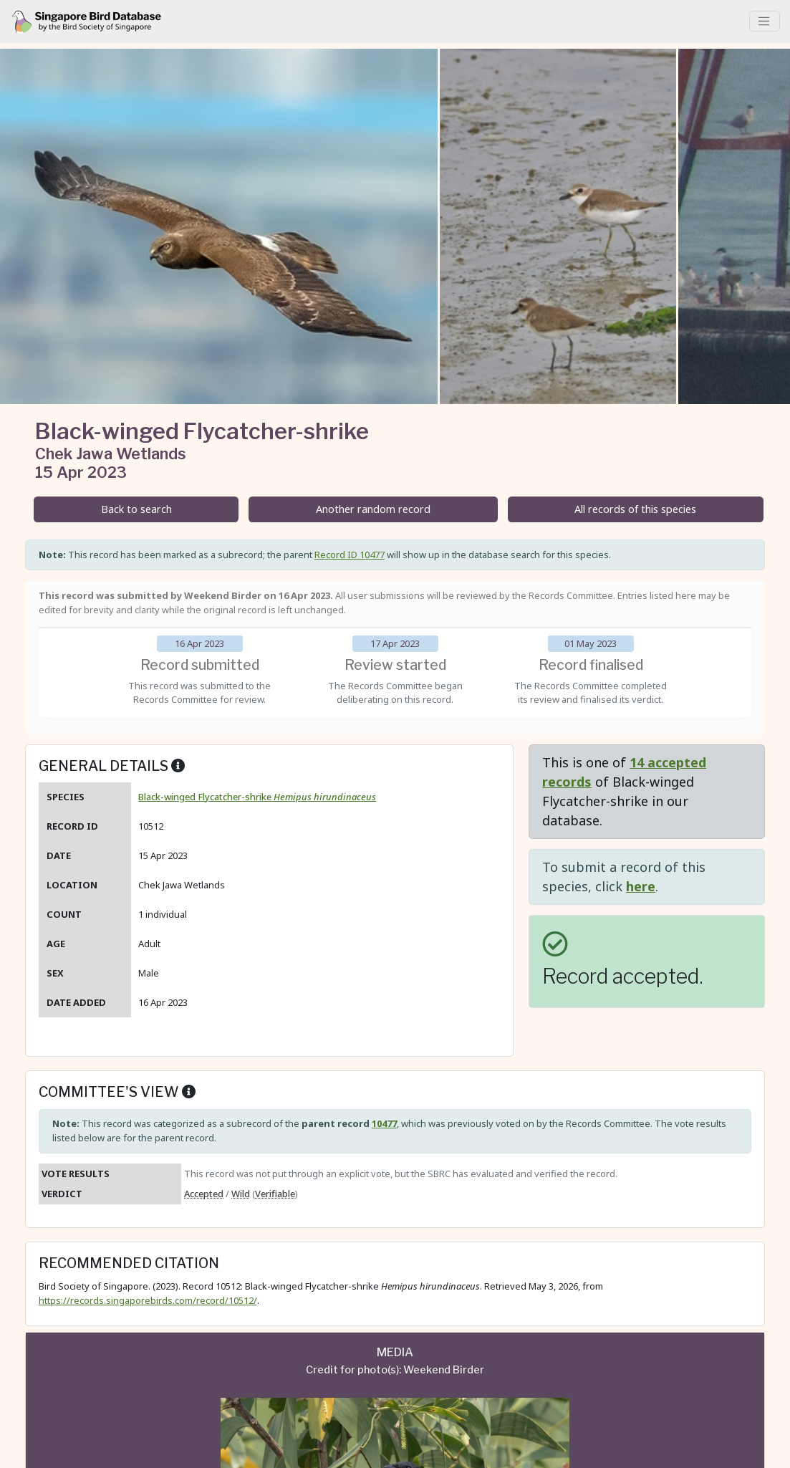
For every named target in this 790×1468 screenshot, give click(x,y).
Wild (240, 1193)
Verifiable (275, 1193)
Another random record (373, 509)
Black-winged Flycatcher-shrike (257, 796)
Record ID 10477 (349, 554)
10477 (384, 1123)
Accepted (203, 1193)
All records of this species (635, 509)
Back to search (136, 509)
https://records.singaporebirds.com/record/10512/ (148, 1300)
